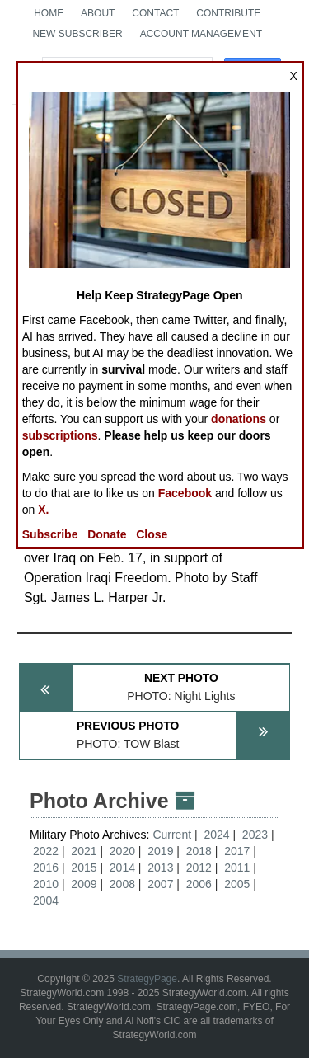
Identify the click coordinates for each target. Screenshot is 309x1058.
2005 (237, 884)
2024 (216, 834)
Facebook (185, 493)
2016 (46, 867)
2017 (237, 851)
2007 (160, 884)
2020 (122, 851)
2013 (160, 867)
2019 (160, 851)
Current (173, 834)
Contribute (228, 13)
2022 (46, 851)
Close (151, 534)
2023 (255, 834)
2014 (122, 867)
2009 (83, 884)
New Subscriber (77, 34)
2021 (83, 851)
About (98, 13)
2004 (46, 900)
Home (48, 13)
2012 (199, 867)
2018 (199, 851)
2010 (46, 884)
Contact (155, 13)
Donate (106, 534)
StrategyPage (147, 979)
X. (43, 509)
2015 (83, 867)
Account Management (201, 34)
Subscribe (50, 534)
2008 (122, 884)
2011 (237, 867)
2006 (199, 884)
